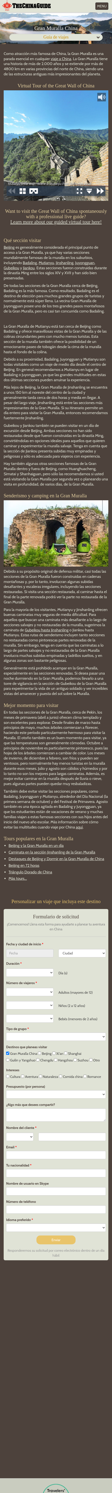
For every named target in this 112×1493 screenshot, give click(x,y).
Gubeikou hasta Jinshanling (46, 630)
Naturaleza (48, 1076)
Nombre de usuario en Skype (27, 1183)
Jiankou (29, 268)
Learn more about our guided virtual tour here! (56, 222)
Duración (13, 963)
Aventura (29, 1076)
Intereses (12, 1070)
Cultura (13, 1076)
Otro (94, 1060)
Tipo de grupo (16, 1029)
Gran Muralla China (21, 1053)
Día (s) (62, 973)
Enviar (56, 1240)
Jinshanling (64, 262)
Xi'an (57, 1053)
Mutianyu (46, 262)
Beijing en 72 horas (24, 865)
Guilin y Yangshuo (20, 1060)
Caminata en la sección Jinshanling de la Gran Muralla (52, 852)
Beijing (9, 247)
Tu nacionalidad (17, 1165)
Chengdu (44, 1060)
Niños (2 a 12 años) (71, 1006)
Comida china (71, 1076)
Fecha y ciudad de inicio (24, 944)
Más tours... (18, 878)
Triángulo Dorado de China (30, 872)
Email (10, 1147)
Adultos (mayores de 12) (75, 992)
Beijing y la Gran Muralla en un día (36, 845)
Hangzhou (63, 1060)
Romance (92, 1076)
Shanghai (72, 1053)
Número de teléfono (21, 1201)
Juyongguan (84, 262)
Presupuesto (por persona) (25, 1086)
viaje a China (61, 58)
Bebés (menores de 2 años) (77, 1019)
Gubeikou (11, 268)
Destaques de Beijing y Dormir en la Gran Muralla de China (56, 858)
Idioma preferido (18, 1220)
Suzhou (81, 1060)
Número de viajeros (20, 983)
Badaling (30, 262)
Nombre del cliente (20, 1128)
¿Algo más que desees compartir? (30, 1104)
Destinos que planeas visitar (26, 1047)
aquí (79, 827)
